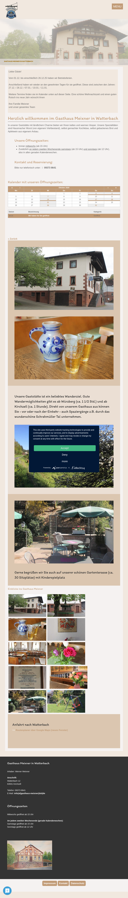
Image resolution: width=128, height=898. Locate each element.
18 (112, 199)
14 (48, 199)
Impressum (50, 883)
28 (48, 205)
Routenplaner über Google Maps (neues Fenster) (42, 730)
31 (96, 205)
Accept (65, 448)
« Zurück (12, 239)
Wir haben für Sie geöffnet (38, 216)
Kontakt (63, 883)
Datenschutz (77, 883)
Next (125, 41)
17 (96, 199)
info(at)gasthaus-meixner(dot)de (29, 793)
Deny (65, 454)
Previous (3, 41)
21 (48, 202)
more (65, 461)
